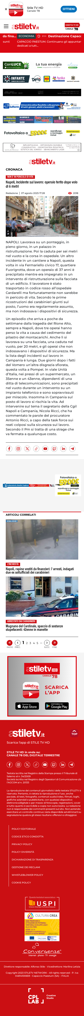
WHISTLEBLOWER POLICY (27, 874)
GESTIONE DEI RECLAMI (26, 867)
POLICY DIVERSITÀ (23, 851)
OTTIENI (69, 9)
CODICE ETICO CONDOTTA (28, 836)
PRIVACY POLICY (22, 844)
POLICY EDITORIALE (24, 828)
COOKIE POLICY (21, 882)
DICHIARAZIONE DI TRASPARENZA (32, 859)
